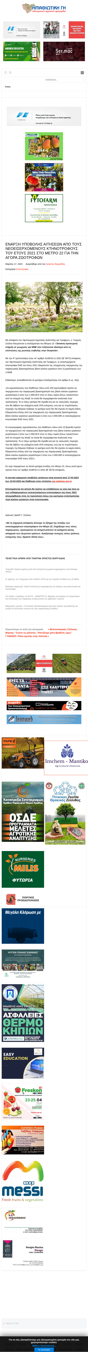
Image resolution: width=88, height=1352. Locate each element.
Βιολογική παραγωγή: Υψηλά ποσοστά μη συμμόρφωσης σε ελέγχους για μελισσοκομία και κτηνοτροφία (42, 587)
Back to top (12, 1323)
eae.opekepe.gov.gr (62, 481)
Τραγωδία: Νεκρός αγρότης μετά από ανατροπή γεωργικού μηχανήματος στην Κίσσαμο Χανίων (41, 570)
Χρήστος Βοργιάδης (55, 264)
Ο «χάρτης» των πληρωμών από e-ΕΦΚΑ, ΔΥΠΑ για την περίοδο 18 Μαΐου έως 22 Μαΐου (42, 579)
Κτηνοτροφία (22, 269)
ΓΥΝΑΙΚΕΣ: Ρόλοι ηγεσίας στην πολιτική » (27, 636)
